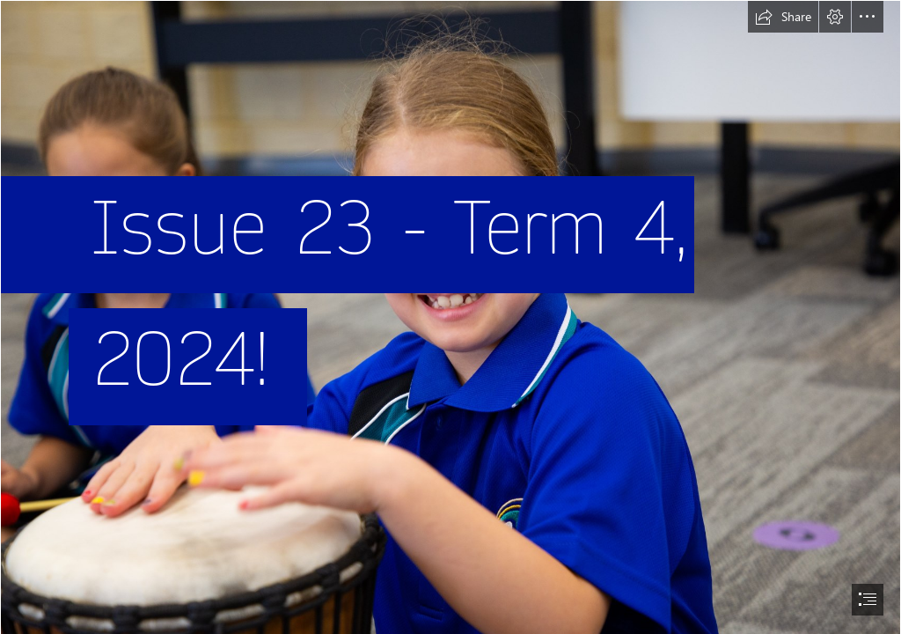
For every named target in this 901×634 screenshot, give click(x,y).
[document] (450, 317)
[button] (783, 17)
